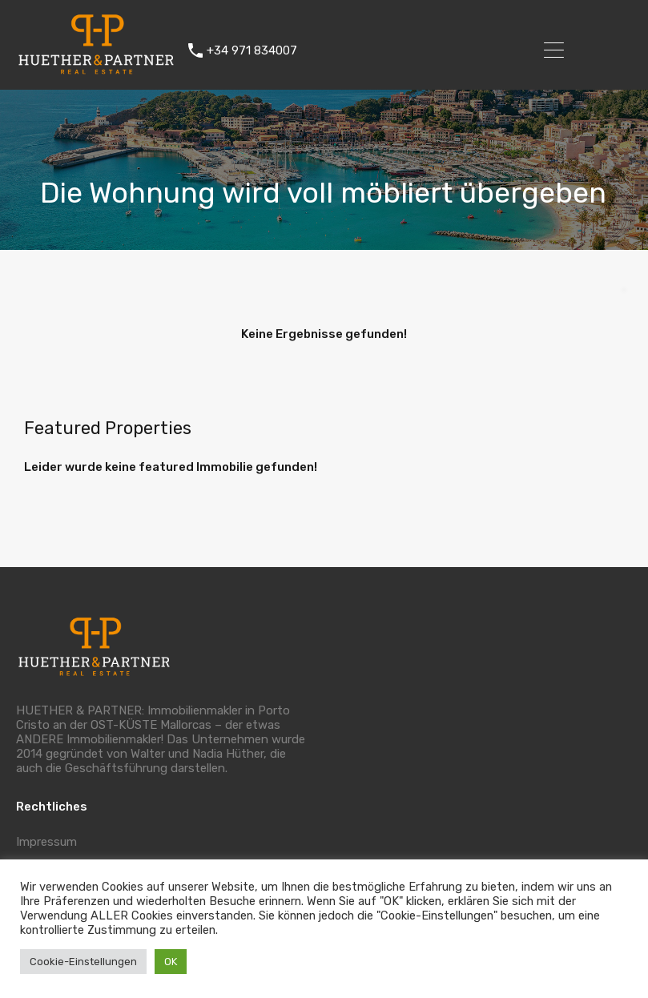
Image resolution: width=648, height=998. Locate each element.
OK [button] (170, 962)
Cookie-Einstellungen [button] (83, 962)
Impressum (46, 842)
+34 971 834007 (252, 50)
